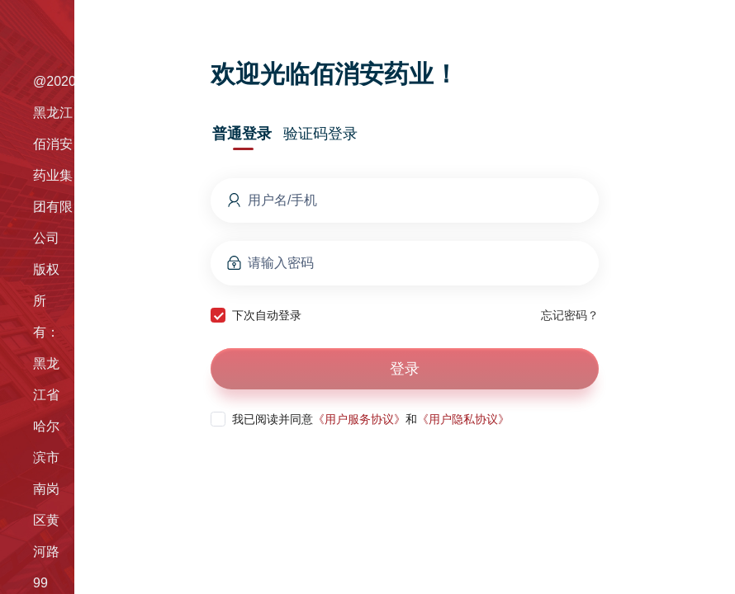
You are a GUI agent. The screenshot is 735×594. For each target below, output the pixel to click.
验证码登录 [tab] (320, 133)
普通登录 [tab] (242, 133)
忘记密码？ (570, 315)
